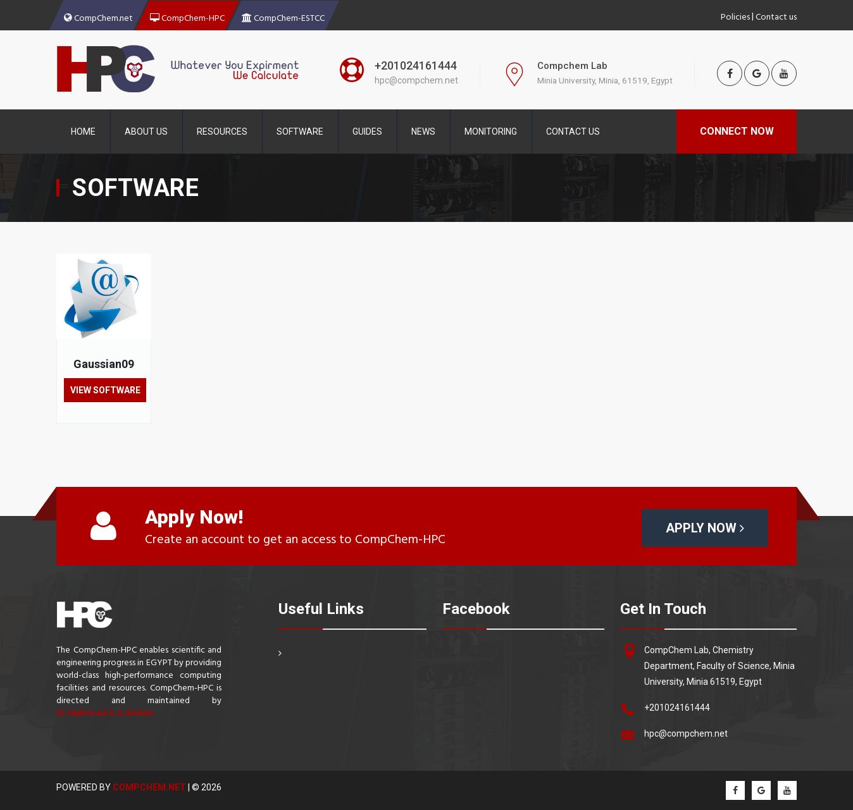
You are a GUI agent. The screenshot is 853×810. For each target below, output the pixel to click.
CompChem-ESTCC (283, 17)
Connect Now (737, 131)
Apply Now (705, 528)
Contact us (776, 15)
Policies (735, 15)
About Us (146, 131)
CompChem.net (98, 17)
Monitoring (490, 131)
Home (83, 131)
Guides (367, 131)
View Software (105, 390)
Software (300, 131)
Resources (222, 131)
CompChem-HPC (187, 17)
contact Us (573, 131)
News (423, 131)
